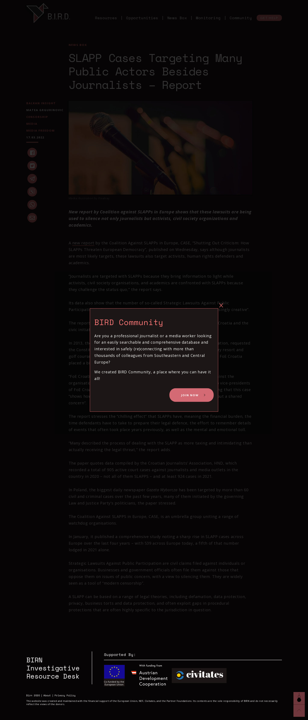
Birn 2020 (33, 695)
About (47, 695)
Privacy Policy (65, 695)
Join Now (190, 395)
